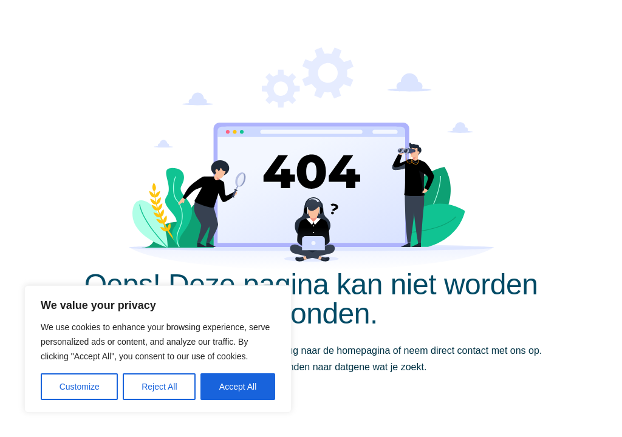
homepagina (363, 350)
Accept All (237, 386)
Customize (80, 386)
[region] (158, 349)
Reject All (159, 386)
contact (473, 350)
